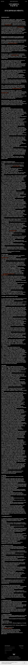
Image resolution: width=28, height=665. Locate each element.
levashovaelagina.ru (4, 92)
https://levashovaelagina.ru (12, 43)
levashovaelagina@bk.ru (8, 628)
